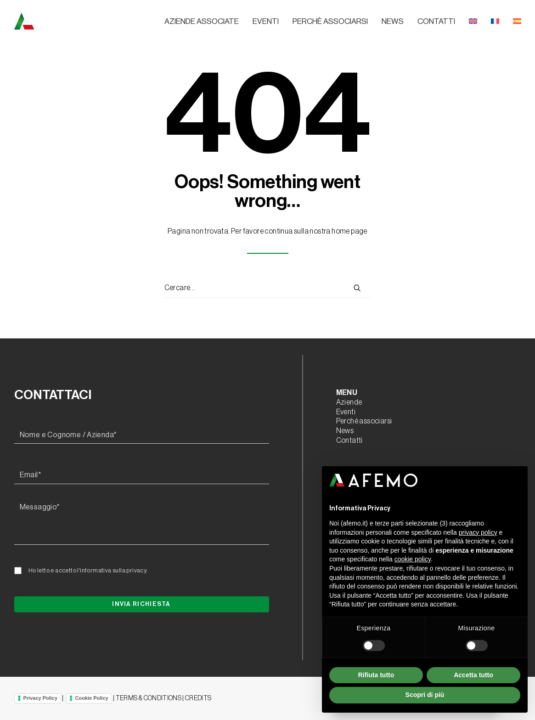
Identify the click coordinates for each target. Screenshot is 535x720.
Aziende (349, 402)
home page (349, 231)
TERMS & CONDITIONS (148, 698)
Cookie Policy (91, 698)
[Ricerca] (267, 288)
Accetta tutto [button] (473, 675)
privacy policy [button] (478, 532)
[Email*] (141, 475)
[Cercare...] (267, 288)
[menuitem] (204, 21)
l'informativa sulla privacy (111, 570)
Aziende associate (201, 21)
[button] (357, 288)
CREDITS (198, 698)
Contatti (436, 21)
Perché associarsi (364, 421)
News (393, 21)
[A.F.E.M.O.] (71, 21)
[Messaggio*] (141, 522)
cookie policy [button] (412, 559)
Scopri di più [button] (425, 694)
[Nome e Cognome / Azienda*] (141, 435)
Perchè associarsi (330, 21)
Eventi (266, 21)
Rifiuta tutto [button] (376, 675)
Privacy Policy (40, 698)
